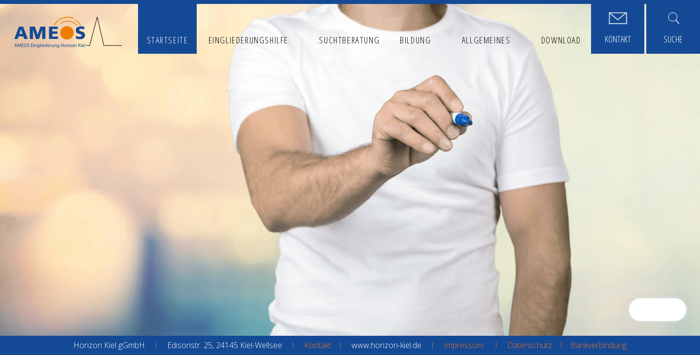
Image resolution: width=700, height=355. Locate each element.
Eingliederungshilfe (248, 40)
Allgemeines (486, 40)
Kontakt (317, 345)
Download (561, 40)
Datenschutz (529, 345)
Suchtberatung (349, 40)
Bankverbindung (598, 345)
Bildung (415, 40)
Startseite (167, 40)
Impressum (463, 345)
